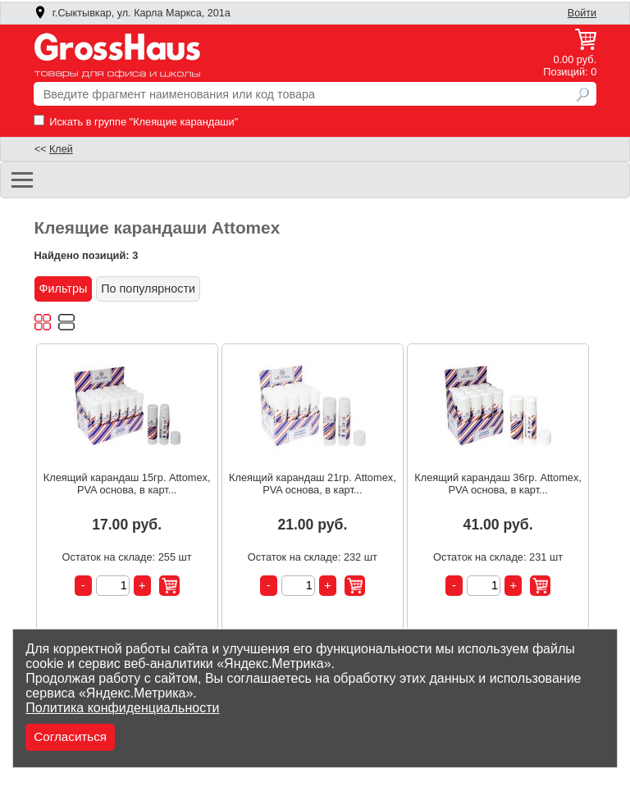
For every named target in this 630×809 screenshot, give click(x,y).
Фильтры (63, 288)
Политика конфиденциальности (122, 708)
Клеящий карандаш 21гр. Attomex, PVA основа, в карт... (312, 483)
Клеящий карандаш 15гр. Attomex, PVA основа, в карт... (127, 483)
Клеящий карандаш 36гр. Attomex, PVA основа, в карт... (498, 483)
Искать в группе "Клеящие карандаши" (136, 122)
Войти (582, 13)
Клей (61, 149)
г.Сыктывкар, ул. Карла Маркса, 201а (132, 13)
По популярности (148, 288)
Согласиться (70, 736)
